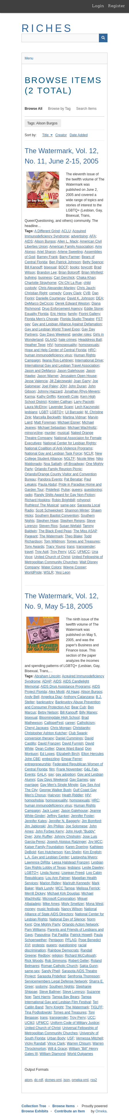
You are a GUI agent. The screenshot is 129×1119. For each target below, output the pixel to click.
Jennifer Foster (82, 816)
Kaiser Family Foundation (44, 847)
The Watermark (51, 536)
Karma (30, 397)
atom (28, 1080)
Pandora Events (50, 479)
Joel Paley (50, 386)
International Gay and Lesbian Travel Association (62, 366)
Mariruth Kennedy (76, 883)
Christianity (81, 728)
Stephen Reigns (72, 521)
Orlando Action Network (80, 924)
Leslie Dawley (92, 868)
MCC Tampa (64, 888)
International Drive (89, 360)
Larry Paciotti (84, 402)
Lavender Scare (61, 407)
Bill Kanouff (33, 267)
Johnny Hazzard (50, 391)
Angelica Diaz (51, 697)
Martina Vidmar (74, 417)
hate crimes (68, 340)
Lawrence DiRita (37, 862)
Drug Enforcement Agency (62, 309)
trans (71, 547)
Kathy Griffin (46, 397)
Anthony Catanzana (79, 697)
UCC (71, 552)
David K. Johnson (80, 298)
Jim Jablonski (35, 826)
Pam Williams (35, 930)
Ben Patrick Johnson (65, 262)
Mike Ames (51, 904)
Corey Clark (72, 293)
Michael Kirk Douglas (63, 893)
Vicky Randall (35, 1043)
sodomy (41, 987)
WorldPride (33, 572)
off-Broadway (74, 464)
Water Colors (51, 567)
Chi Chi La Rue (69, 283)
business (45, 278)
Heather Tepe (35, 345)
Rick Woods (34, 961)
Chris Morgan (60, 728)
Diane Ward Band (69, 749)
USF (70, 1038)
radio (28, 495)
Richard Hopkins (37, 500)
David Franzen (49, 743)
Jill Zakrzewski (61, 381)
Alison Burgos (45, 241)
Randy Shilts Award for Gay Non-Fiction (64, 495)
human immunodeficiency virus (48, 355)
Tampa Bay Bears (65, 997)
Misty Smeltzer (72, 904)
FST (99, 319)
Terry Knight (54, 1007)
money (30, 909)
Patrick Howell (81, 935)
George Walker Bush (55, 790)
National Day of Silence (67, 919)
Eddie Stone (93, 309)
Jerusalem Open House (78, 376)
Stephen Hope (47, 521)
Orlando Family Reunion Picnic (58, 469)
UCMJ (29, 1023)
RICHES (47, 28)
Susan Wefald (70, 526)
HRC (91, 350)
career (70, 723)
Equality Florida (36, 314)
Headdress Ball (89, 340)
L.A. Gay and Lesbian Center (47, 857)
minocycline (34, 433)
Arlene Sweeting (70, 252)
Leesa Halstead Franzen (70, 862)
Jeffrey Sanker (58, 816)
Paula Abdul (47, 484)
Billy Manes (88, 712)
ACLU (66, 231)
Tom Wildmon (54, 541)
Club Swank (78, 733)
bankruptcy (44, 702)
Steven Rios (48, 526)
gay (27, 324)
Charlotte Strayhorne (40, 283)
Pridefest (52, 490)
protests (38, 945)
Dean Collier (44, 749)
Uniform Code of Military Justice (74, 1023)
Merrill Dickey (35, 893)
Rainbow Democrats (63, 950)
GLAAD (51, 340)
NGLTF (69, 459)
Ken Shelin (72, 852)
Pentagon (55, 940)
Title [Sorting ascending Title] (46, 135)
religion (57, 955)
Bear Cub (78, 707)
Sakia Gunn (88, 966)
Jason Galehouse (70, 371)
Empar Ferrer (71, 759)
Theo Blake (73, 536)
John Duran (77, 386)
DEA (99, 298)
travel (29, 552)
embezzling (51, 759)
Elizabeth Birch (67, 754)
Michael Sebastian (52, 428)
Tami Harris (41, 997)
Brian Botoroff (68, 272)
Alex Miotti (56, 692)
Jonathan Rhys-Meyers (81, 391)
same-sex (67, 505)
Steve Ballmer (50, 992)
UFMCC (83, 552)
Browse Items (63, 1106)
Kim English (92, 852)
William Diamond (52, 1054)
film (51, 769)
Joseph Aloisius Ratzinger (66, 842)
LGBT (43, 412)
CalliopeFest (53, 723)
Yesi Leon (62, 572)
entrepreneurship (38, 764)
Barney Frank (47, 257)
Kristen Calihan (60, 402)
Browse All (33, 109)
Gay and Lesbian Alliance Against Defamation (67, 324)
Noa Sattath (53, 464)
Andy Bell (32, 697)
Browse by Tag (59, 109)
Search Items (86, 109)
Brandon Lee (47, 272)
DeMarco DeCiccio (39, 303)
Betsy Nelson (48, 712)
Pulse (65, 490)
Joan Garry (82, 381)
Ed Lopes (47, 754)
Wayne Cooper (74, 567)
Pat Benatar (73, 479)
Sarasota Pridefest (51, 976)
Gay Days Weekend (55, 334)
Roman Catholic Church (59, 966)
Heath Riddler (72, 795)
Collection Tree (34, 1106)
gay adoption (65, 774)
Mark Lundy (45, 888)
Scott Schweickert (49, 510)
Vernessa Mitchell (89, 1038)
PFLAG (70, 940)
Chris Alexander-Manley (56, 288)
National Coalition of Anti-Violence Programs (58, 448)
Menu (29, 58)
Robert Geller (79, 961)
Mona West (94, 904)
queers (77, 490)
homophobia (34, 800)
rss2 (93, 1080)
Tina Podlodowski (38, 1012)
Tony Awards (34, 547)
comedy (55, 293)
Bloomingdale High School (59, 718)
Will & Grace (57, 1049)
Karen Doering (77, 847)
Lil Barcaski (74, 412)
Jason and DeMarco (40, 371)
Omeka (101, 1111)
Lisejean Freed (72, 873)
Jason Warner (47, 376)
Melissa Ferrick (88, 888)
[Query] (65, 38)
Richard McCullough (80, 955)
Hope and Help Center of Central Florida (55, 350)
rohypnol (83, 500)
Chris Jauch (86, 288)
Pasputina (42, 935)
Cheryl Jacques (36, 728)
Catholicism (86, 723)
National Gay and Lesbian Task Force (53, 453)
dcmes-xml (53, 1080)
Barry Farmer (69, 257)
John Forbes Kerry (49, 831)
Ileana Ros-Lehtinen (57, 360)
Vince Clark (56, 1043)
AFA (92, 236)
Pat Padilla (60, 935)
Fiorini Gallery (89, 314)
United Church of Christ (52, 557)
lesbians (31, 412)
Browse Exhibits (35, 1111)
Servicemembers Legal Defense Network (56, 981)
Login (98, 5)
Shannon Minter (77, 510)
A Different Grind (47, 231)
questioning (92, 490)
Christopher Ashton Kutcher (46, 733)
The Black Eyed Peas (54, 531)
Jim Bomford (91, 821)
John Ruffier (43, 837)
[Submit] (103, 38)
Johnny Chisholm (67, 837)
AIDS (29, 241)
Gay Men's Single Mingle (59, 785)
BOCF (63, 267)
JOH (63, 386)
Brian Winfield (92, 272)
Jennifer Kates (36, 821)
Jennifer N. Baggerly (64, 821)
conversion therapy (39, 738)
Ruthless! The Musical (41, 505)
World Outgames (80, 1054)
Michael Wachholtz (82, 428)
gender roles (81, 334)
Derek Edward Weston (72, 303)
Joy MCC (95, 842)
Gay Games (79, 780)
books (74, 267)
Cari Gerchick (64, 278)
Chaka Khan (86, 278)
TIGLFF (96, 1007)
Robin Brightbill (63, 500)
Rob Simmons (55, 961)
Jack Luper (50, 811)
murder (49, 433)
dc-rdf (38, 1080)
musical (63, 433)
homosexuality (66, 345)
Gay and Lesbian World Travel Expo (52, 329)
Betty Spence (93, 262)
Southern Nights (61, 987)
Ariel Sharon (46, 252)
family (72, 314)
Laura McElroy (36, 407)
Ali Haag (72, 692)
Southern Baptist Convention (57, 516)
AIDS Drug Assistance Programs (65, 687)
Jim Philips (55, 826)
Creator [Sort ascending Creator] (61, 135)
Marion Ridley (50, 883)
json (66, 1080)
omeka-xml (80, 1080)
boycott (86, 267)
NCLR (88, 453)
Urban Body (56, 1038)
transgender (86, 547)
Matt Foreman (45, 422)
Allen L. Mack (67, 241)
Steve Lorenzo (73, 992)
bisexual (50, 267)
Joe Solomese (76, 826)
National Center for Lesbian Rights (69, 443)
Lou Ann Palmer (58, 878)
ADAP (47, 681)
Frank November (69, 769)
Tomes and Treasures (83, 541)
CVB (86, 293)
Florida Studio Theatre (77, 319)
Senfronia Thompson (83, 976)
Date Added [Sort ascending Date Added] (79, 135)
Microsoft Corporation (58, 899)
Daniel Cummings (69, 738)
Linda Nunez (49, 873)
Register (116, 5)
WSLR (49, 572)
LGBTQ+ (56, 412)
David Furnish (72, 743)
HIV (50, 345)
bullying (30, 278)
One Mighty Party (47, 924)
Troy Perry (58, 552)
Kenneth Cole (68, 397)
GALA (41, 774)
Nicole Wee (85, 459)
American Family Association (71, 247)
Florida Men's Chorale (41, 319)
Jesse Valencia (36, 381)
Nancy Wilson (71, 909)
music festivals (48, 909)
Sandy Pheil (51, 971)
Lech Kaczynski (87, 407)
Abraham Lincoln (47, 676)
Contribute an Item (69, 1111)
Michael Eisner (69, 422)
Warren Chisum (79, 1043)
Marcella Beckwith (47, 417)
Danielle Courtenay (50, 298)
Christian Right (36, 293)
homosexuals (89, 345)
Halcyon (54, 795)
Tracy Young (55, 547)
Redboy (44, 955)
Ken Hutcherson (50, 852)
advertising (79, 236)
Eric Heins (58, 314)
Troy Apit (41, 552)
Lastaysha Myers (84, 857)
